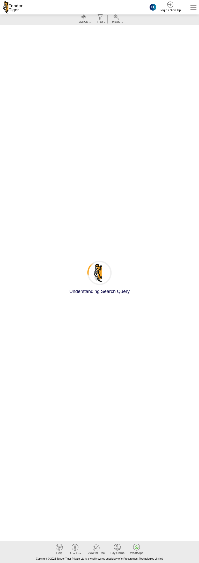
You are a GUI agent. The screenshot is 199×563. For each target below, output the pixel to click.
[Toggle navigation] (192, 7)
